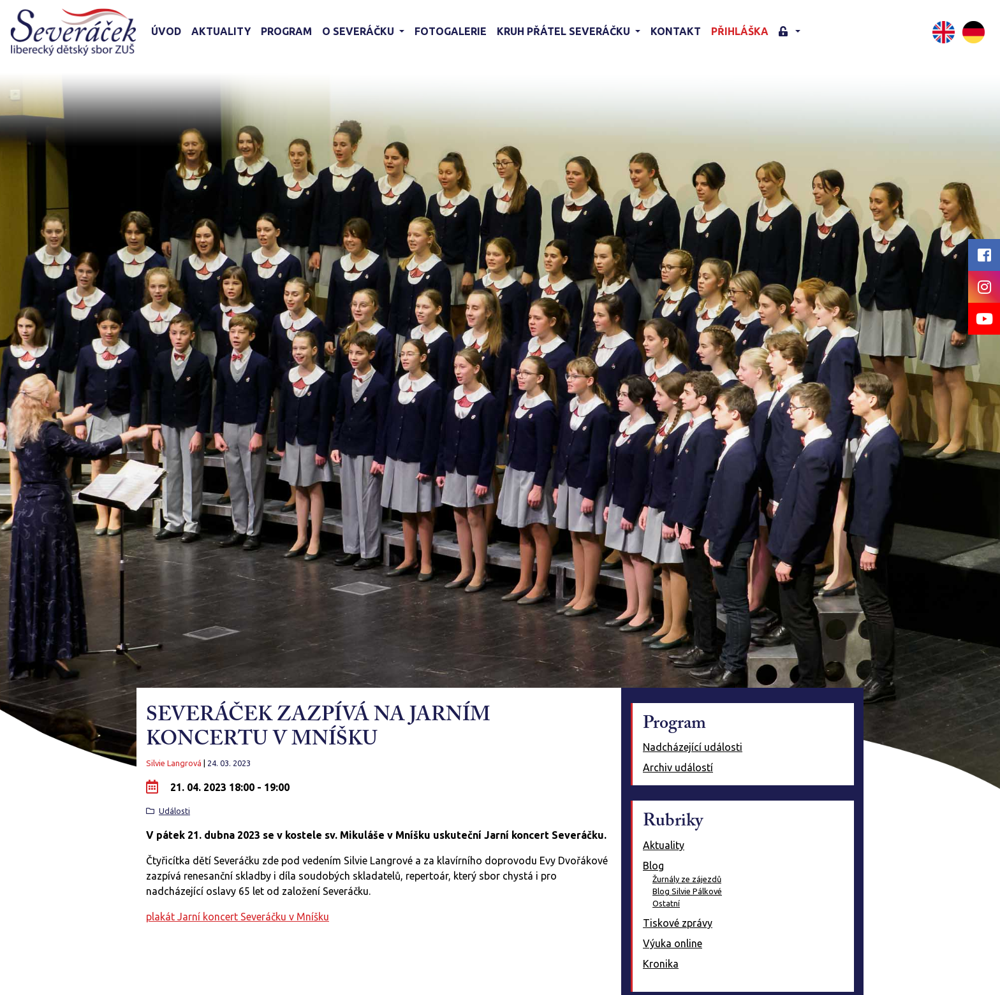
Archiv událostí (678, 767)
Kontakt (676, 31)
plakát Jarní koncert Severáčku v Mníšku (237, 916)
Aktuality (221, 31)
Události (174, 810)
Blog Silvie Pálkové (687, 891)
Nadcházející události (692, 747)
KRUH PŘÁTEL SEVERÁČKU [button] (565, 31)
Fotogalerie (451, 31)
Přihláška (739, 31)
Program (286, 31)
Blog (653, 865)
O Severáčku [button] (359, 31)
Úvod (166, 31)
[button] (789, 32)
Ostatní (666, 903)
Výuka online (672, 943)
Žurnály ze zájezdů (686, 879)
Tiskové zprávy (677, 923)
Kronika (661, 964)
